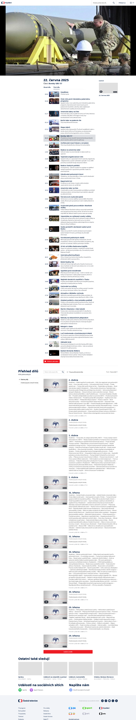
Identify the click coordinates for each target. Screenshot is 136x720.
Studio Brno (47, 713)
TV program (21, 708)
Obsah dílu (47, 87)
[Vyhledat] (63, 372)
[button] (68, 41)
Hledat (113, 3)
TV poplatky (22, 713)
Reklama (46, 711)
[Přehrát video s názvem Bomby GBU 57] (68, 40)
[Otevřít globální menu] (132, 3)
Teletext (20, 716)
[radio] (28, 379)
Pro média (46, 708)
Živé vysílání (21, 711)
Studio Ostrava (47, 716)
